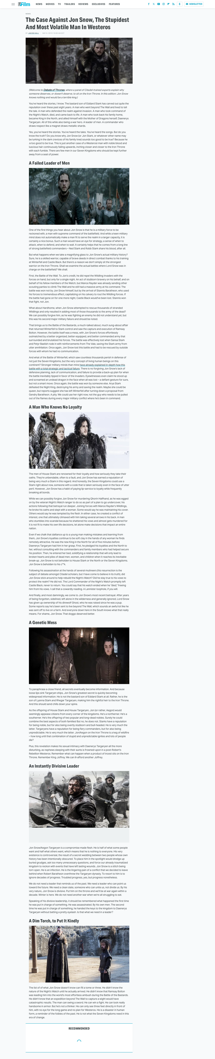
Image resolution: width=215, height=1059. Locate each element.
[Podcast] (179, 4)
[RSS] (173, 5)
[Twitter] (153, 5)
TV (59, 4)
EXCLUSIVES (98, 4)
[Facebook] (148, 5)
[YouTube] (158, 5)
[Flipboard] (168, 5)
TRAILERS (69, 4)
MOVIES (50, 4)
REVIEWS (83, 4)
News (28, 14)
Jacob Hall (33, 33)
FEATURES (114, 4)
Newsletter (194, 4)
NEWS (39, 4)
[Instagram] (163, 5)
